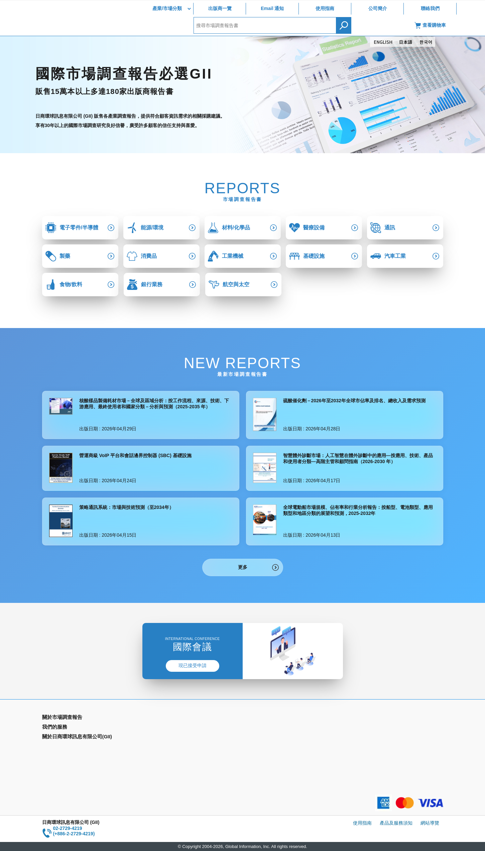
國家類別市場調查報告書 (68, 737)
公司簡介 (377, 8)
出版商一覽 (220, 8)
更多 (242, 567)
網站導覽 (429, 823)
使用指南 (325, 8)
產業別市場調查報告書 (65, 728)
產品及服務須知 (396, 823)
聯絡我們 (430, 8)
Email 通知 (272, 8)
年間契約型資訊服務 (63, 747)
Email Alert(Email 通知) (167, 728)
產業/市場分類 (167, 8)
